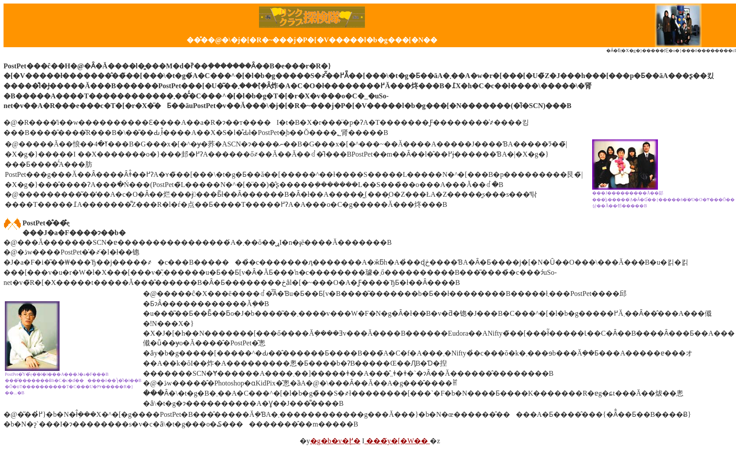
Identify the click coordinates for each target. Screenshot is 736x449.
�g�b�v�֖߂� (335, 441)
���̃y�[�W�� (397, 441)
